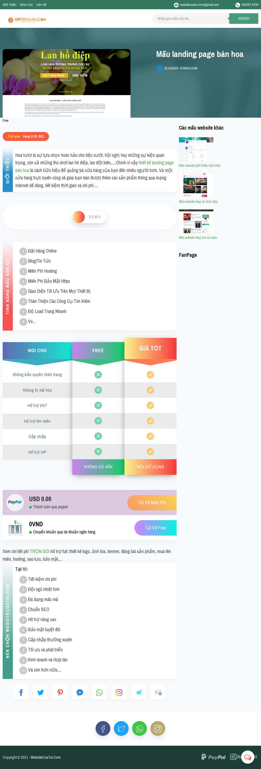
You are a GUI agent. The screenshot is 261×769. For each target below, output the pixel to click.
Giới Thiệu (9, 5)
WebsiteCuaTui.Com (46, 757)
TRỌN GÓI (40, 551)
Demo (95, 217)
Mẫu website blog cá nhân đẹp (198, 201)
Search (243, 18)
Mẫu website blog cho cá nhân (198, 238)
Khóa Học (26, 5)
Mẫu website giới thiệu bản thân (199, 165)
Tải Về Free (155, 528)
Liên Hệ (41, 5)
